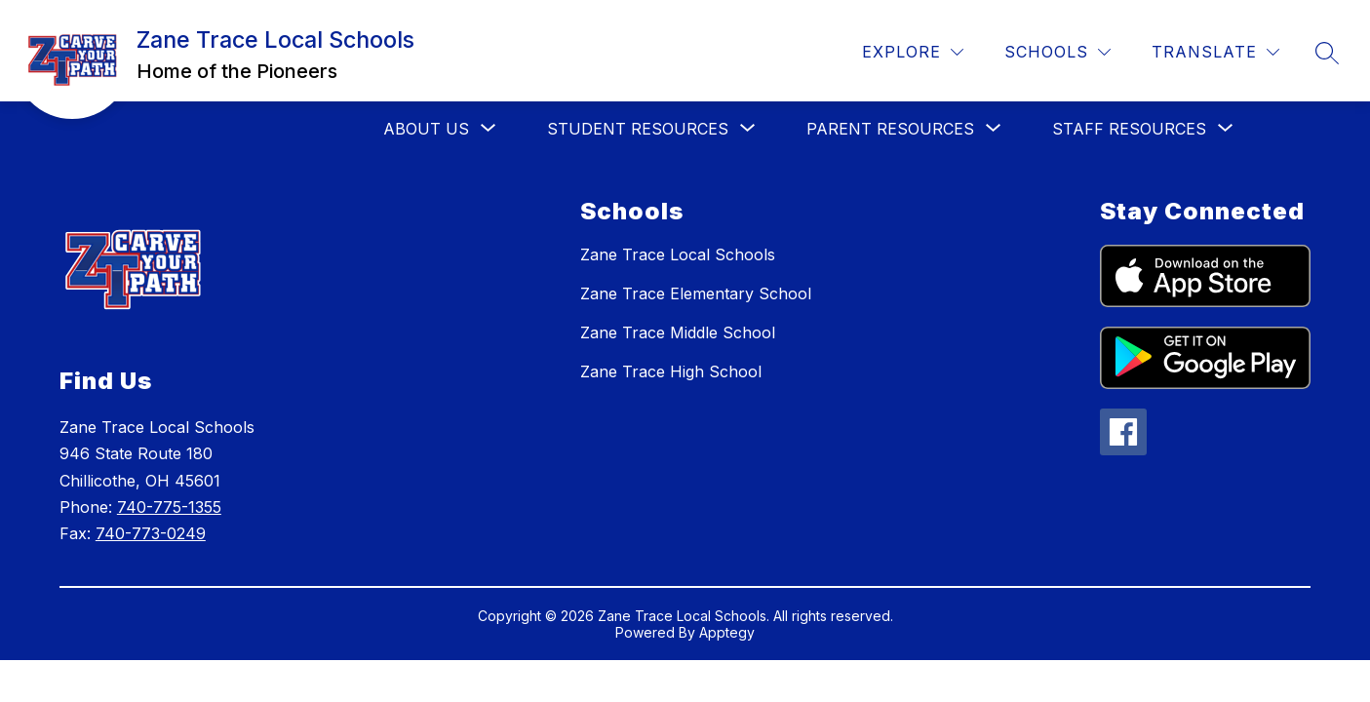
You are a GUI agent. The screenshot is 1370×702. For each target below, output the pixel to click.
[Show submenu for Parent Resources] (890, 128)
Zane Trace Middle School (677, 332)
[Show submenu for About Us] (426, 128)
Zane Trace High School (671, 371)
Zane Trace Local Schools (677, 254)
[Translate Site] (1215, 52)
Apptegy (727, 632)
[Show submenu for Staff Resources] (1129, 128)
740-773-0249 (151, 533)
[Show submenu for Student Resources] (637, 128)
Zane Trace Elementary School (695, 293)
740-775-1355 (169, 507)
